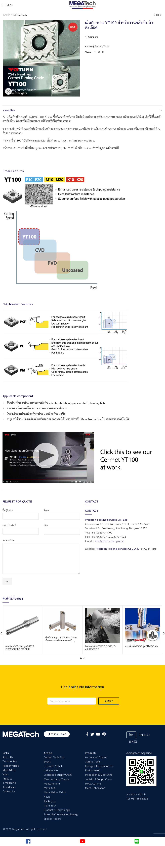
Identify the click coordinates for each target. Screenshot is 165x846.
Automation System (96, 757)
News (47, 796)
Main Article (9, 770)
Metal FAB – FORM (55, 792)
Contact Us (9, 791)
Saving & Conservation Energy (61, 814)
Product (7, 778)
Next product (161, 15)
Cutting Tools (20, 15)
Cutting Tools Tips (54, 757)
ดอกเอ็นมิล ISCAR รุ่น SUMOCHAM (141, 646)
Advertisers (9, 787)
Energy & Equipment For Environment (99, 768)
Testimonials (10, 761)
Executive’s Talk (53, 766)
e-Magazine (9, 782)
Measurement (52, 783)
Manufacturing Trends (56, 779)
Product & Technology (57, 810)
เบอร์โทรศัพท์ (9, 525)
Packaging (50, 801)
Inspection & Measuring (98, 774)
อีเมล (46, 510)
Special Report (52, 818)
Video (6, 774)
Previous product (154, 15)
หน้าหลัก (6, 15)
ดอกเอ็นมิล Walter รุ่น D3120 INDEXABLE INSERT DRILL (19, 647)
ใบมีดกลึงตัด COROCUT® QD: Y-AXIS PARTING (100, 647)
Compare (93, 37)
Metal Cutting (93, 783)
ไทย (131, 734)
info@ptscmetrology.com (109, 541)
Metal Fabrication (95, 788)
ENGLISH (145, 734)
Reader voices (11, 765)
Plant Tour (50, 805)
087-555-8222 (139, 798)
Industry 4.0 (51, 770)
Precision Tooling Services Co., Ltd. (107, 519)
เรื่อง (46, 525)
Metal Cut (49, 788)
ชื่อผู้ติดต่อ (8, 510)
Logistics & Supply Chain (58, 774)
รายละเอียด (9, 110)
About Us (8, 757)
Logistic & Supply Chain (98, 779)
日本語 (133, 741)
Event (47, 761)
